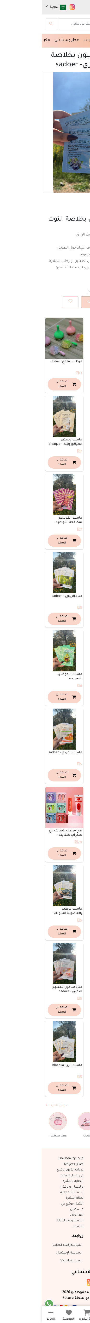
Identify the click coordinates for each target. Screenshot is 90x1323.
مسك (63, 40)
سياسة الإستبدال (27, 1253)
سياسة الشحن (29, 1260)
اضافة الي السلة (63, 301)
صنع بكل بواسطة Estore (45, 1297)
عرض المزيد (15, 1105)
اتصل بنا (77, 1245)
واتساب (78, 1260)
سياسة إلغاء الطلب (25, 1245)
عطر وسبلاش (25, 40)
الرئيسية (80, 40)
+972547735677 (72, 1253)
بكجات (47, 40)
